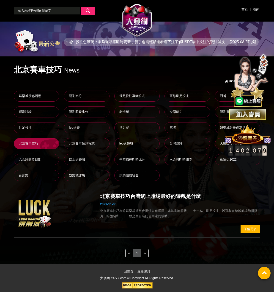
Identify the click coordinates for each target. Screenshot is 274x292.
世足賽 (124, 127)
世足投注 (25, 127)
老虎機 (124, 112)
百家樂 (23, 175)
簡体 (256, 9)
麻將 (173, 127)
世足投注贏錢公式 (132, 96)
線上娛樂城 (77, 159)
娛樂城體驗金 (129, 175)
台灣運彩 (176, 143)
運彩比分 (75, 96)
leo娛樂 (74, 127)
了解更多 (250, 229)
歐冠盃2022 (228, 159)
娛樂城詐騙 (77, 175)
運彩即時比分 (78, 112)
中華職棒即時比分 (132, 159)
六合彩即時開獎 (181, 159)
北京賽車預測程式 (82, 143)
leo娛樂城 (126, 143)
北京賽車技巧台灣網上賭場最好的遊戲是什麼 (150, 196)
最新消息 (143, 271)
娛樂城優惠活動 (30, 96)
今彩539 (175, 112)
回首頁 (128, 271)
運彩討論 (25, 112)
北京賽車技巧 (28, 143)
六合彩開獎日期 (30, 159)
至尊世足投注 (179, 96)
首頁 (244, 9)
